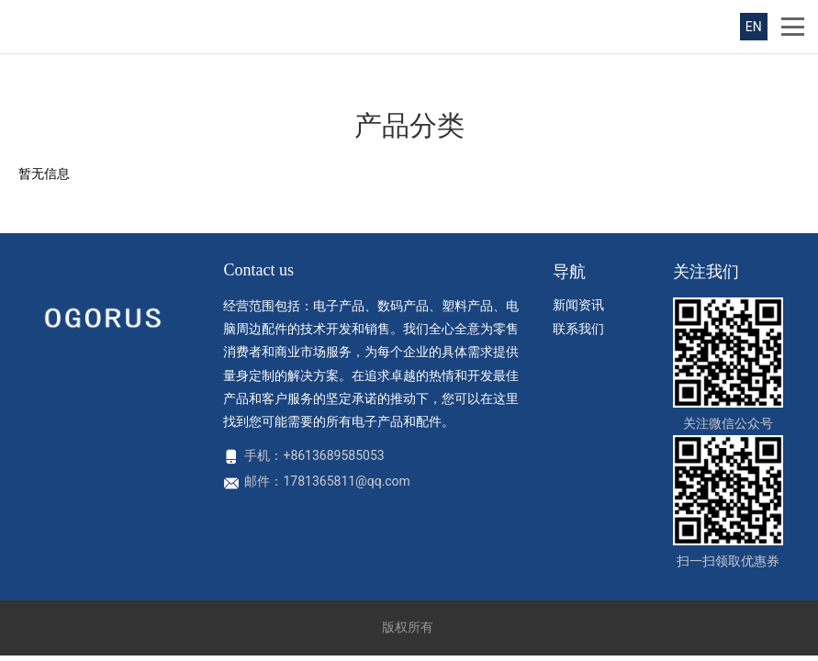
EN (753, 26)
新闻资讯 (578, 304)
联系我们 (578, 328)
